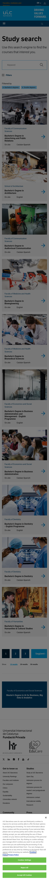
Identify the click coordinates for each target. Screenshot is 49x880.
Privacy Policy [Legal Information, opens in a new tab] (13, 857)
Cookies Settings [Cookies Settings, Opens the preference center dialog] (24, 863)
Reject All (24, 870)
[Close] (46, 820)
